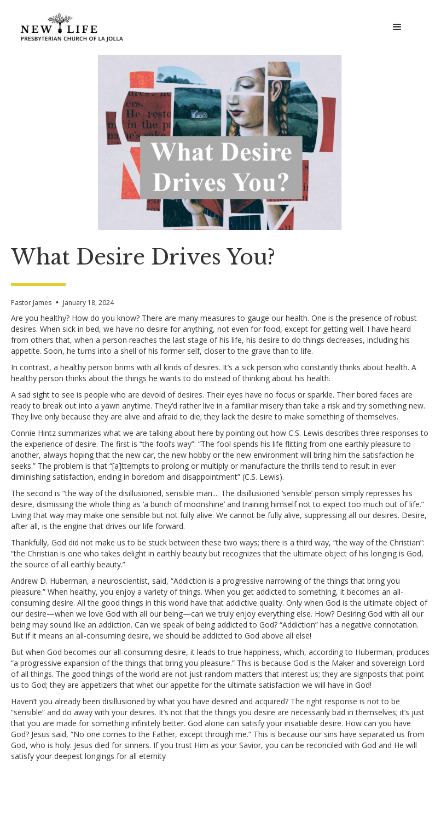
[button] (397, 27)
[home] (72, 27)
